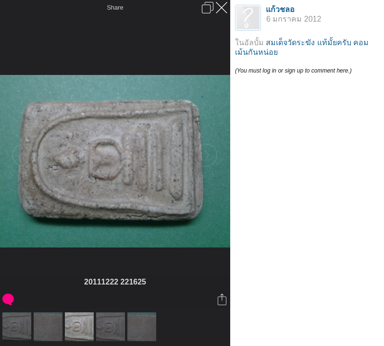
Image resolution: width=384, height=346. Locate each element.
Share (115, 7)
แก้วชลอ (280, 9)
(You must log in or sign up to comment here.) (293, 70)
